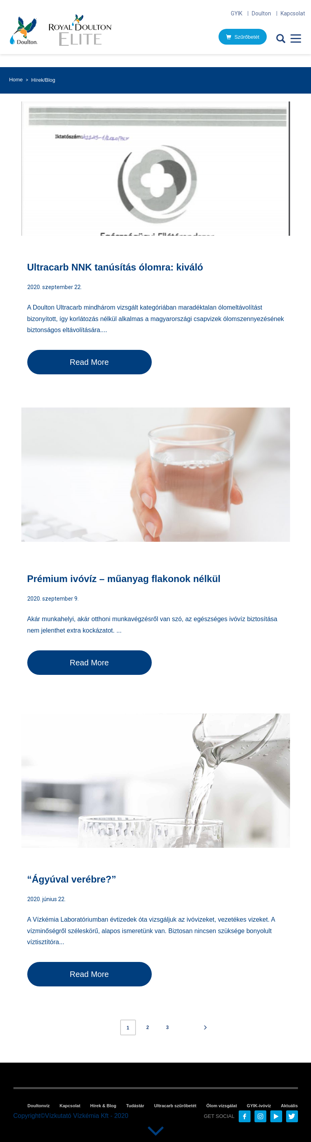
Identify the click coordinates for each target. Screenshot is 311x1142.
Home (16, 80)
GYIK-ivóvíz (259, 1105)
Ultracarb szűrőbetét (175, 1105)
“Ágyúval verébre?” (71, 879)
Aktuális (289, 1105)
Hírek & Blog (103, 1105)
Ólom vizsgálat (221, 1105)
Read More (89, 362)
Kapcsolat (293, 13)
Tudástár (135, 1105)
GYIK (236, 13)
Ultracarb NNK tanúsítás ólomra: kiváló (115, 267)
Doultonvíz (39, 1105)
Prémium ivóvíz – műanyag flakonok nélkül (124, 578)
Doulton (261, 13)
